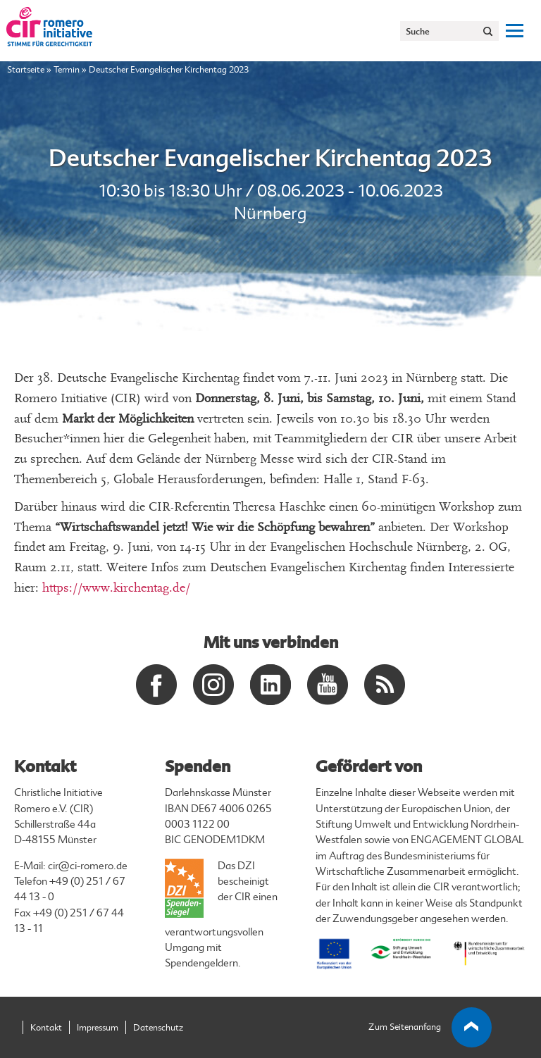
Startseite (25, 70)
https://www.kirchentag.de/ (116, 587)
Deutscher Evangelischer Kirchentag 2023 (270, 158)
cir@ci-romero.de (88, 866)
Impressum (97, 1028)
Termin (67, 70)
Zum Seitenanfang (430, 1027)
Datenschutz (158, 1028)
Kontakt (46, 1028)
